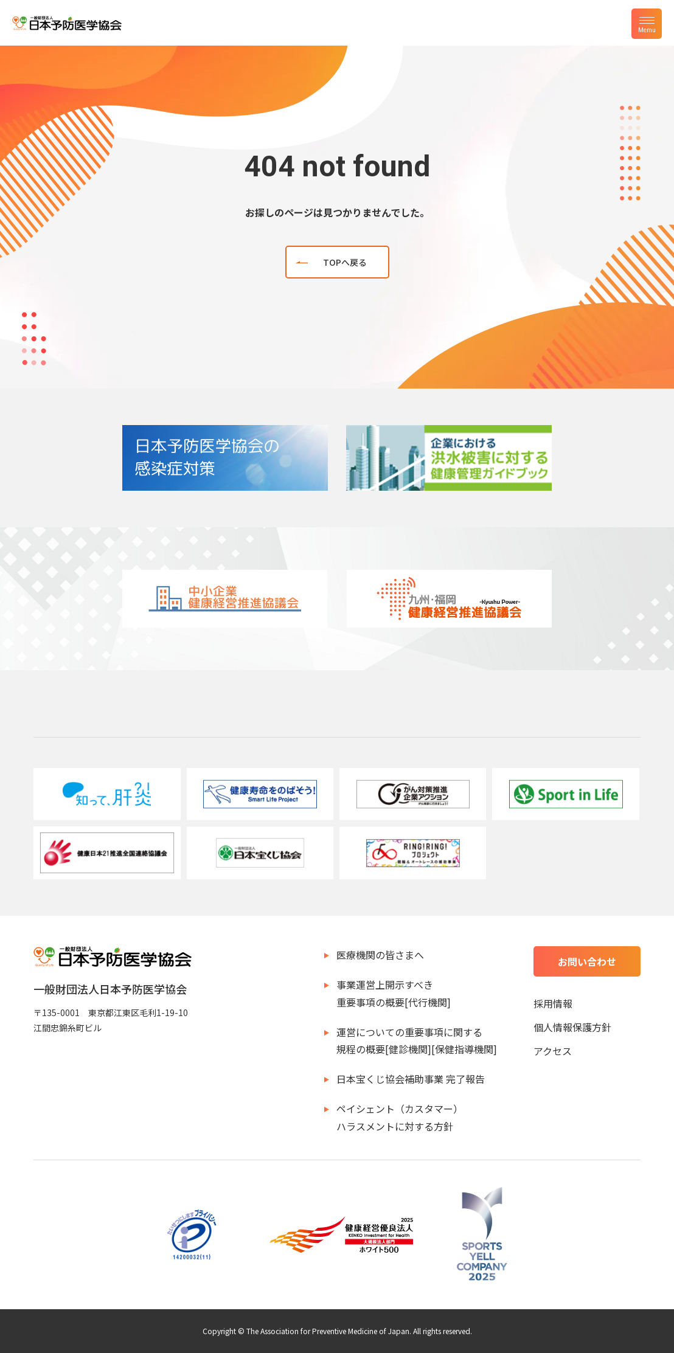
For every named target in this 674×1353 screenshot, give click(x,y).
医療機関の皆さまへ (380, 954)
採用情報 (552, 1003)
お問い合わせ (587, 961)
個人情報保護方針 (572, 1027)
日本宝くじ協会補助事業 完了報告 (410, 1078)
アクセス (552, 1050)
